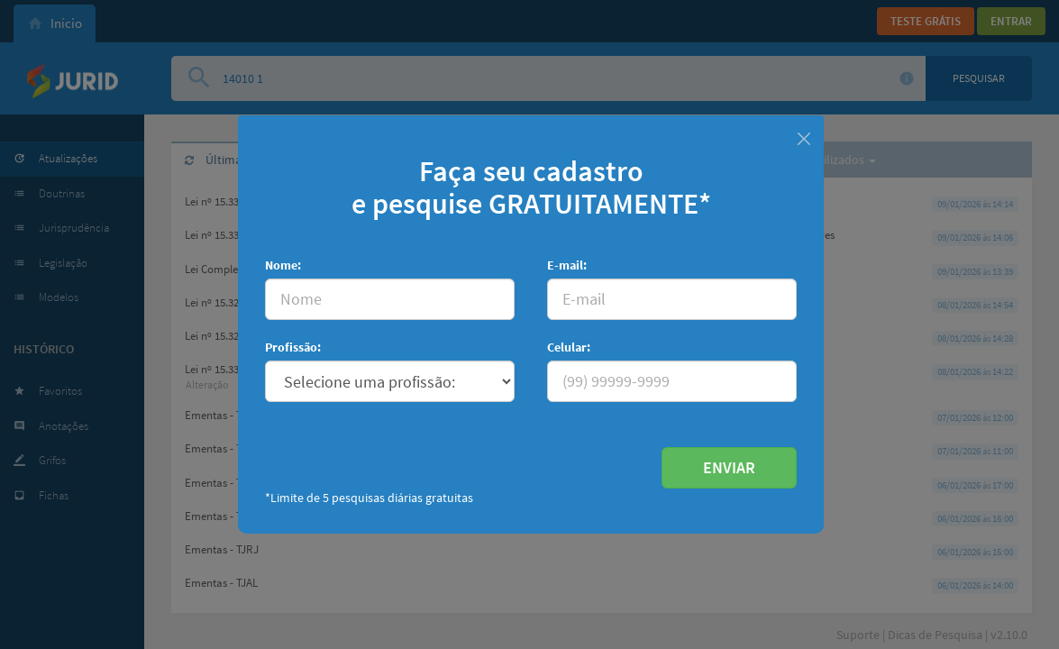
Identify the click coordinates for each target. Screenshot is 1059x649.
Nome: (283, 265)
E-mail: (567, 265)
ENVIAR (729, 467)
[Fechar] (803, 136)
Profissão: (293, 347)
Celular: (568, 347)
